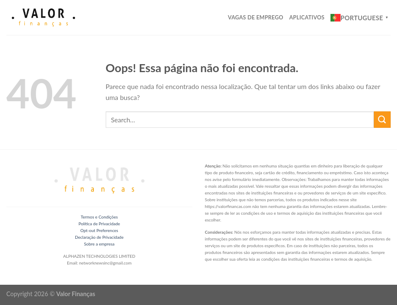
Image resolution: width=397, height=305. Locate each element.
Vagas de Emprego (255, 17)
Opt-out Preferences (99, 230)
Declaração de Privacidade (99, 237)
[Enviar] (382, 119)
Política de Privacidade (99, 223)
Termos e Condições (99, 216)
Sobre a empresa (99, 243)
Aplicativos (307, 17)
